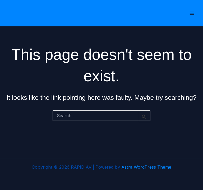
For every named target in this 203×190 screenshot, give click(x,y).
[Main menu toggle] (192, 13)
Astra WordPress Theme (146, 167)
